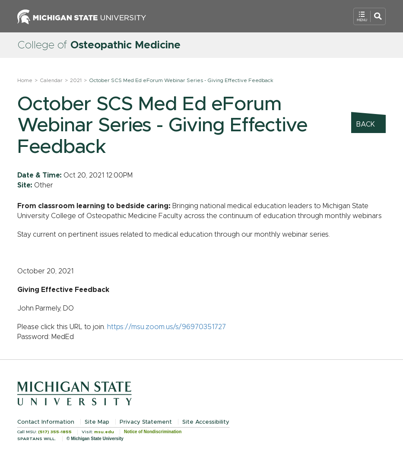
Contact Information (45, 422)
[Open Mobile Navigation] (369, 16)
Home (24, 80)
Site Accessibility (205, 422)
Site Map (97, 422)
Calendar (51, 80)
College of (99, 45)
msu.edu (104, 432)
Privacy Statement (146, 422)
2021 (76, 80)
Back (365, 124)
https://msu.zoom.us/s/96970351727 (166, 326)
